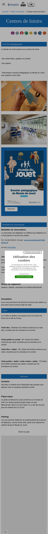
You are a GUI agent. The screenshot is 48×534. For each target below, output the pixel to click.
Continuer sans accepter (32, 252)
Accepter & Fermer (24, 276)
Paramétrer (24, 274)
